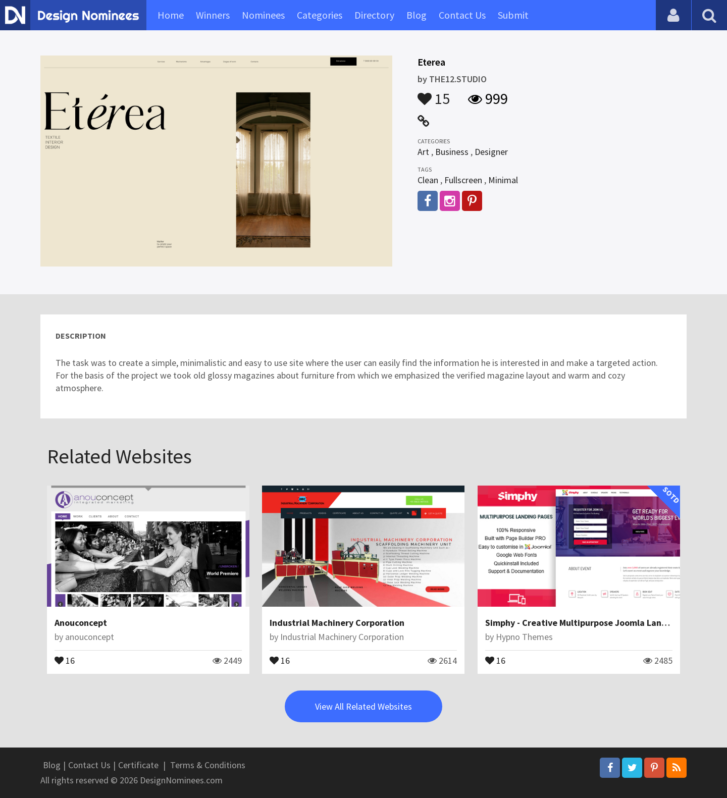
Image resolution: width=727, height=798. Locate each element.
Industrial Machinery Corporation (337, 622)
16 (65, 660)
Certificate (138, 765)
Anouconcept (81, 622)
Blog (416, 15)
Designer (491, 151)
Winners (213, 15)
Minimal (503, 180)
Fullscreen (463, 180)
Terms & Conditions (207, 765)
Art (423, 151)
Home (171, 15)
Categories (319, 15)
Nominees (263, 15)
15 (434, 94)
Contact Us (462, 15)
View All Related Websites (363, 706)
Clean (428, 180)
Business (452, 151)
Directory (374, 15)
